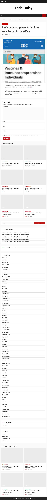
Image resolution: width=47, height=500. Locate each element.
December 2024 (5, 298)
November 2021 (5, 387)
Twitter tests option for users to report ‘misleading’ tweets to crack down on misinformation (14, 92)
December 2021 (5, 385)
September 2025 (6, 276)
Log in (3, 433)
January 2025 (5, 296)
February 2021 (5, 409)
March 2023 (5, 349)
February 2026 (5, 264)
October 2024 (5, 303)
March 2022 (5, 378)
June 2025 (4, 284)
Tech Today (23, 8)
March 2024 (5, 320)
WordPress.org (5, 441)
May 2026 (4, 257)
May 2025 (4, 286)
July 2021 (4, 397)
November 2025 (5, 272)
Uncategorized (5, 186)
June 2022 (4, 370)
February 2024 (5, 322)
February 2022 (5, 380)
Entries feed (5, 436)
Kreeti (27, 498)
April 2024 (4, 317)
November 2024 (5, 300)
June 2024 (4, 313)
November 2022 (5, 358)
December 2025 (5, 269)
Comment (5, 106)
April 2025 (4, 288)
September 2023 (6, 334)
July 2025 (4, 281)
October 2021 (5, 390)
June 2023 (4, 341)
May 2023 (4, 344)
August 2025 (5, 279)
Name (4, 121)
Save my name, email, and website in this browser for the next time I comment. (21, 135)
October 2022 (5, 361)
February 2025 (5, 293)
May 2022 (4, 373)
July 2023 (4, 339)
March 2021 (5, 406)
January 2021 (5, 411)
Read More (31, 87)
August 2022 (5, 365)
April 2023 (4, 346)
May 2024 (4, 315)
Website (4, 131)
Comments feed (6, 438)
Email (4, 126)
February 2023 (5, 351)
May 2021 (4, 402)
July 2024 (4, 310)
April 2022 (4, 375)
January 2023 (5, 353)
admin (3, 167)
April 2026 (4, 260)
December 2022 (5, 356)
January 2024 (5, 325)
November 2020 (5, 416)
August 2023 (5, 337)
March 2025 (5, 291)
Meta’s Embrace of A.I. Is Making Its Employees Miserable (12, 152)
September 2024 (6, 305)
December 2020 (5, 414)
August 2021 (5, 394)
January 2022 (5, 382)
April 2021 (4, 404)
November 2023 (5, 329)
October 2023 (5, 332)
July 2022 (4, 368)
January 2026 (5, 267)
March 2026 (5, 262)
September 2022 (6, 363)
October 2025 (5, 274)
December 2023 (5, 327)
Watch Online (44, 15)
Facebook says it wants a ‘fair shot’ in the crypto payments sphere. (33, 91)
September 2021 (6, 392)
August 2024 (5, 308)
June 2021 (4, 399)
